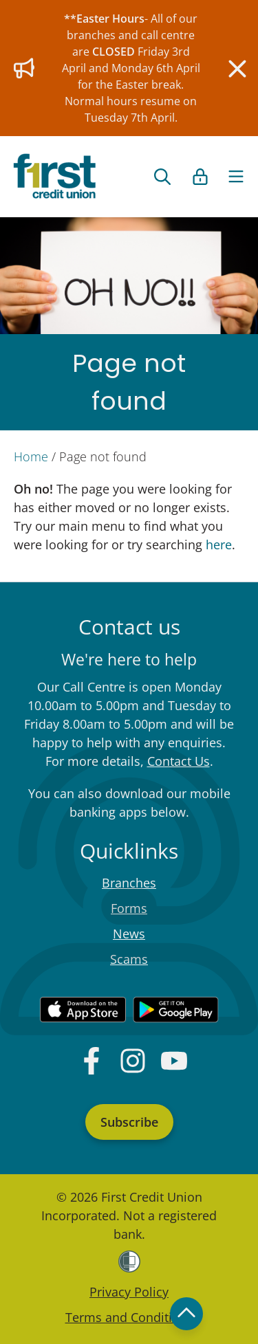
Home (31, 456)
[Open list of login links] (200, 176)
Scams (129, 959)
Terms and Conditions (129, 1317)
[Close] (235, 68)
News (129, 933)
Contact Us (178, 761)
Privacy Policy (129, 1292)
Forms (129, 908)
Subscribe (129, 1122)
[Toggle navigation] (236, 176)
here (217, 544)
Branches (129, 882)
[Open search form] (162, 176)
